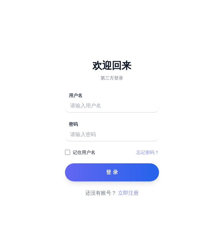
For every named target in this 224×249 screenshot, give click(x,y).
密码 (73, 124)
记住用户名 (84, 152)
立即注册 (128, 193)
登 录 (112, 172)
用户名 (76, 95)
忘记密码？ (147, 152)
